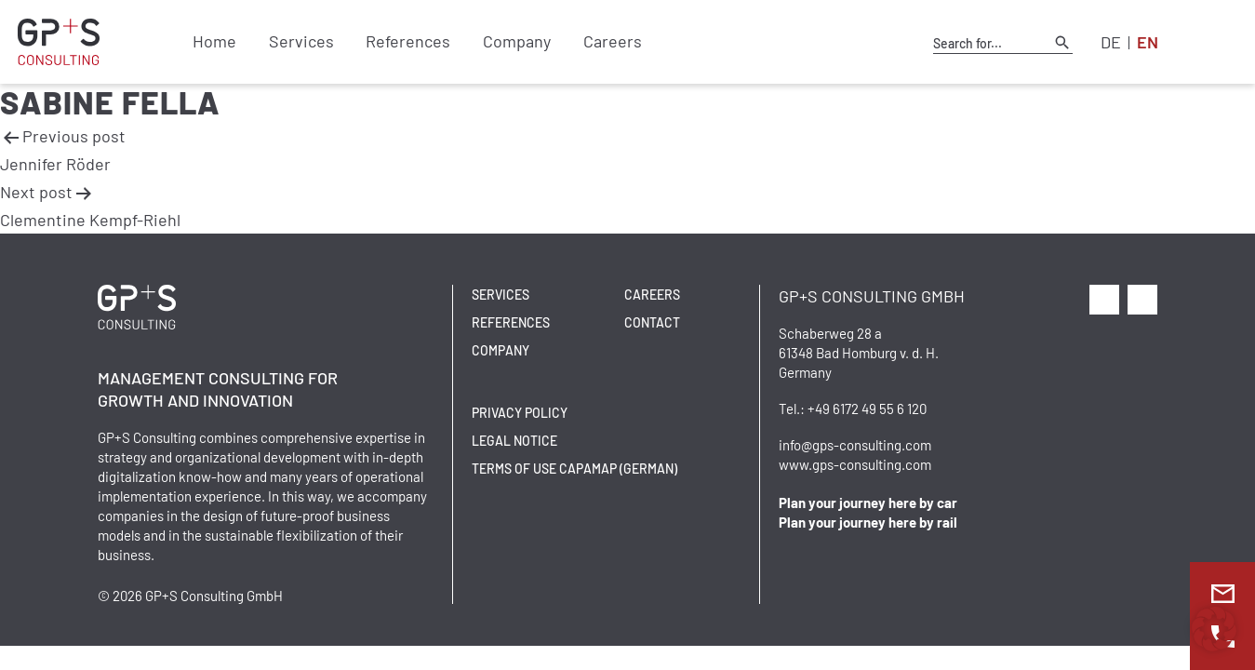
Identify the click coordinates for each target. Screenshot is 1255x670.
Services (295, 42)
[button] (1214, 629)
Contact (652, 322)
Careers (594, 42)
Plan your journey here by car (868, 502)
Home (212, 42)
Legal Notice (514, 441)
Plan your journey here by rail (868, 522)
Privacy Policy (519, 413)
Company (503, 42)
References (398, 42)
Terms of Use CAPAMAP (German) (574, 468)
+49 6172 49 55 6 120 (867, 408)
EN (1147, 42)
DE (1111, 42)
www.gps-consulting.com (855, 464)
